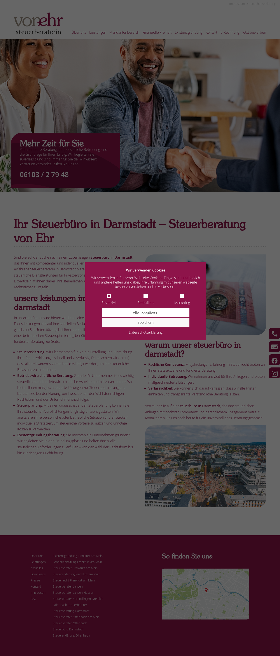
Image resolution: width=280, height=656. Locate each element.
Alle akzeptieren (145, 312)
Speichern (146, 322)
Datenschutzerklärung (146, 332)
